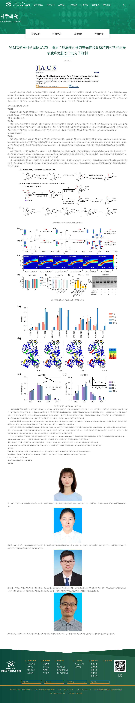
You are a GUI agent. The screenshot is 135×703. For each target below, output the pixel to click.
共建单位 (26, 682)
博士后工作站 (79, 664)
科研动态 (17, 22)
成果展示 (78, 34)
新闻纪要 (94, 667)
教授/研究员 (61, 667)
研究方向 (36, 34)
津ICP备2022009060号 (57, 693)
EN (129, 5)
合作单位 (94, 682)
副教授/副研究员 (62, 670)
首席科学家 (31, 670)
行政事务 (84, 5)
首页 (28, 5)
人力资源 (73, 5)
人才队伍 (62, 5)
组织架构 (30, 673)
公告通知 (94, 664)
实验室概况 (38, 5)
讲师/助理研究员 (62, 673)
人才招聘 (78, 667)
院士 (58, 664)
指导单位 (48, 682)
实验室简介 (31, 664)
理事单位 (71, 682)
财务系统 (94, 673)
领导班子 (30, 667)
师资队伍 (60, 661)
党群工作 (95, 5)
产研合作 (99, 34)
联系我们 (107, 5)
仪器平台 (94, 670)
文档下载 (94, 676)
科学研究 (50, 5)
